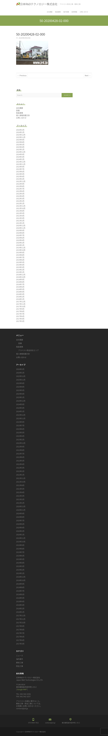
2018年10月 (20, 277)
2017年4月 (20, 318)
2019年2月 (20, 269)
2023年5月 (20, 174)
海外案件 (19, 659)
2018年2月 (20, 296)
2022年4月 (20, 196)
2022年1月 (20, 203)
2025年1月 (20, 149)
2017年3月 (20, 321)
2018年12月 (20, 274)
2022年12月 (20, 181)
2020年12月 (20, 225)
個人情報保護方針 (23, 115)
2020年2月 (20, 242)
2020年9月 (20, 230)
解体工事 (19, 662)
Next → (88, 75)
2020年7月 (20, 235)
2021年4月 (20, 215)
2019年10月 (20, 250)
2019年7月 (20, 257)
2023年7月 (20, 169)
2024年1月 (20, 159)
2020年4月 (20, 240)
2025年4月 (20, 147)
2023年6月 (20, 171)
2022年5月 (20, 193)
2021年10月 (20, 208)
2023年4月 (20, 176)
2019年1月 (20, 272)
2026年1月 (20, 132)
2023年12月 (20, 161)
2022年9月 (20, 183)
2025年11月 (20, 137)
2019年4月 (20, 264)
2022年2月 (20, 201)
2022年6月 (20, 191)
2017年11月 (20, 304)
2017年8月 (20, 311)
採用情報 (74, 12)
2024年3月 (20, 156)
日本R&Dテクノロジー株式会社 (38, 4)
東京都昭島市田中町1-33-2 (71, 723)
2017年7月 (20, 313)
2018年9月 (20, 279)
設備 (18, 110)
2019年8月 (20, 255)
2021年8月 (20, 210)
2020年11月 (20, 228)
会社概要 (49, 12)
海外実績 (66, 12)
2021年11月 (20, 206)
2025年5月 (20, 144)
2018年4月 (20, 291)
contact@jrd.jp (50, 723)
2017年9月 (20, 309)
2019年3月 (20, 267)
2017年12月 (20, 301)
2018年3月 (20, 294)
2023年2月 (20, 179)
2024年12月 (20, 152)
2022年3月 (20, 198)
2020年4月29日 (24, 38)
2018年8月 (20, 282)
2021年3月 (20, 218)
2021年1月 (20, 223)
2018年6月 (20, 287)
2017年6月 (20, 316)
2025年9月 (20, 139)
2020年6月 (20, 237)
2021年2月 (20, 220)
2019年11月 (20, 247)
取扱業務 (58, 12)
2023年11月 (20, 164)
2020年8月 (20, 233)
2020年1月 (20, 245)
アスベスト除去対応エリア (28, 350)
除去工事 (19, 666)
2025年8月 (20, 142)
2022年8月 (20, 186)
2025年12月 (20, 134)
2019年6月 (20, 260)
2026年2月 (20, 130)
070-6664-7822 (33, 723)
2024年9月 (20, 154)
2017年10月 (20, 306)
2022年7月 (20, 188)
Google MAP (22, 689)
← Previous (21, 75)
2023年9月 (20, 166)
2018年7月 (20, 284)
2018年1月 (20, 299)
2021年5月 (20, 213)
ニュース (19, 655)
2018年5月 (20, 289)
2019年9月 (20, 252)
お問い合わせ (84, 12)
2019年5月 (20, 262)
